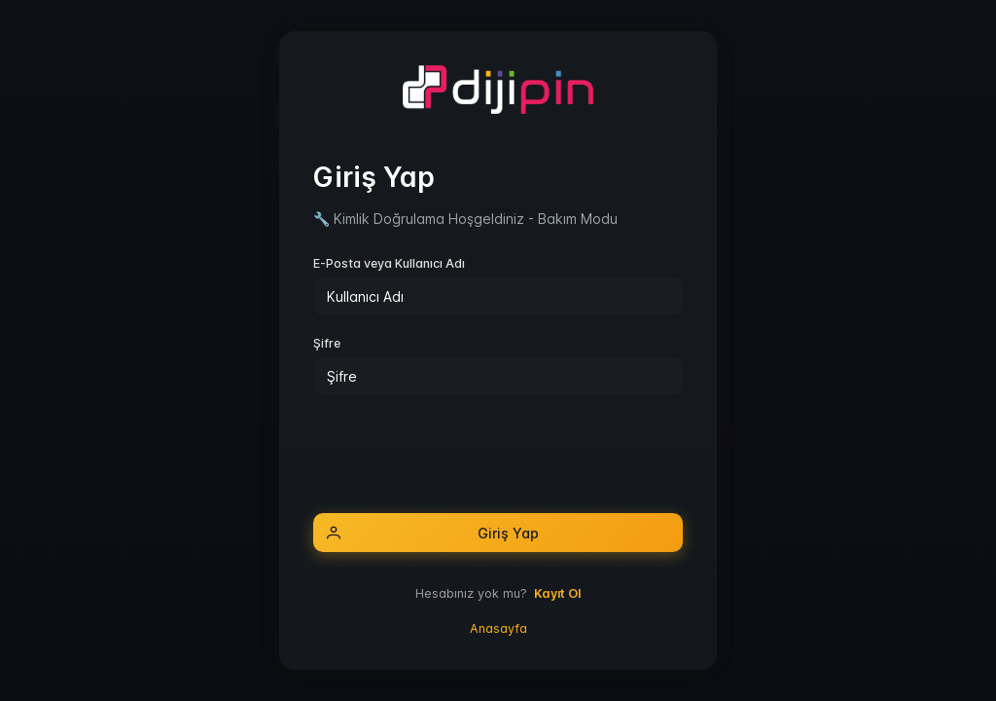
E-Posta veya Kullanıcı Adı (389, 263)
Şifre (326, 343)
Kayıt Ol (557, 593)
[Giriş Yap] (498, 532)
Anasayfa (498, 628)
